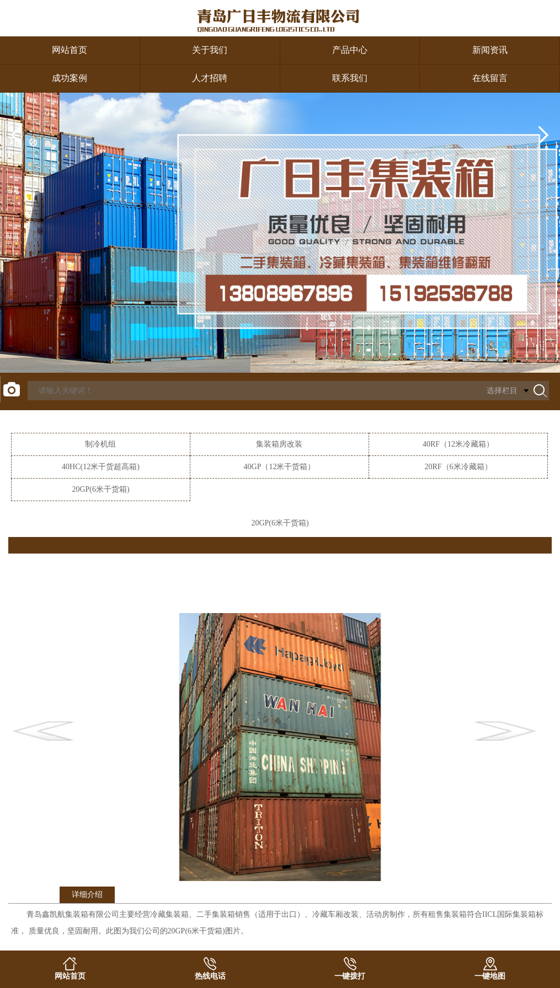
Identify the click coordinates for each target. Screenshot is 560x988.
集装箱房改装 (279, 444)
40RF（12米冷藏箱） (458, 444)
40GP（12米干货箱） (280, 467)
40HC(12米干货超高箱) (101, 467)
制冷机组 (100, 444)
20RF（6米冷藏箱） (458, 467)
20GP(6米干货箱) (100, 489)
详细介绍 (87, 894)
